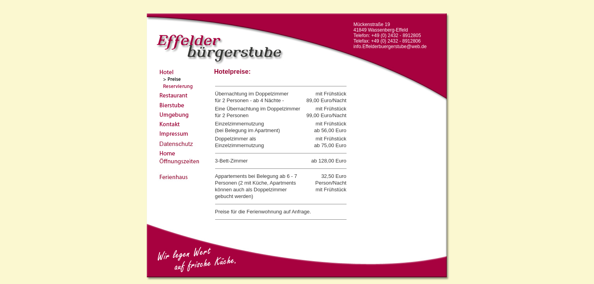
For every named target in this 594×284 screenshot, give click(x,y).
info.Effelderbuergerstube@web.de (390, 46)
